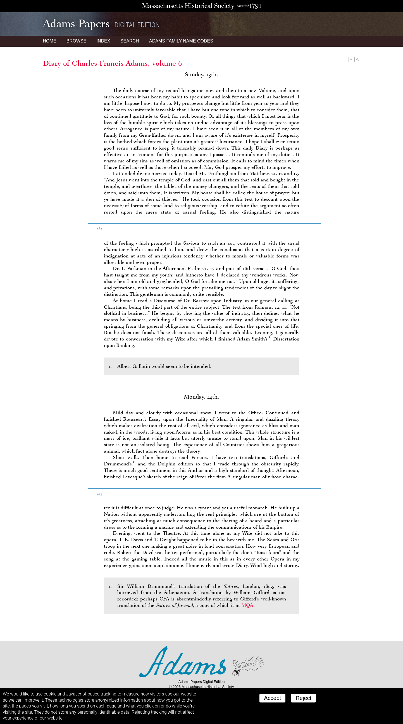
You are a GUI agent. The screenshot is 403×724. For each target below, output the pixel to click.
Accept (272, 698)
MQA (247, 605)
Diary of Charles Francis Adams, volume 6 (112, 63)
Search (129, 41)
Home (49, 41)
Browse (76, 41)
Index (103, 41)
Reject (303, 698)
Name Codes (181, 41)
